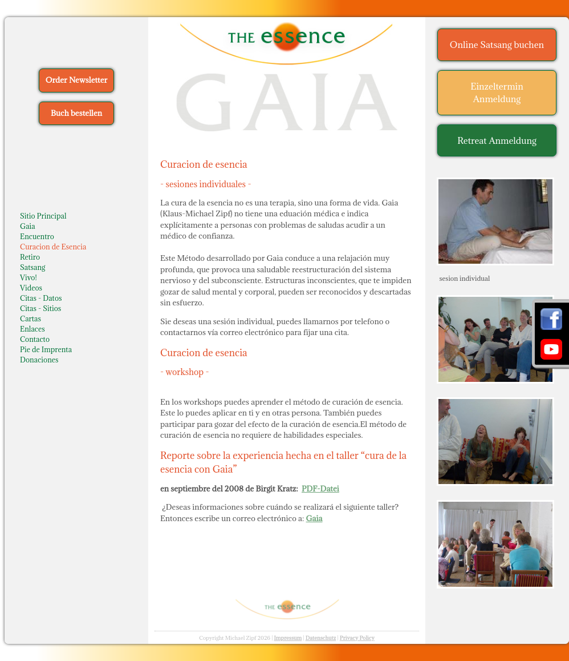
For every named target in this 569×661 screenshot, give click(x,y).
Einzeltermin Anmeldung (496, 92)
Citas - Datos (41, 298)
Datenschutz (321, 638)
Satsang (32, 267)
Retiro (30, 256)
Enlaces (32, 328)
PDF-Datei (320, 488)
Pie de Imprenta (46, 349)
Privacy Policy (357, 638)
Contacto (35, 339)
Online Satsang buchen (497, 44)
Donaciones (39, 359)
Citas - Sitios (40, 308)
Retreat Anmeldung (497, 140)
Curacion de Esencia (53, 246)
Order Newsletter (76, 80)
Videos (31, 287)
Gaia (27, 226)
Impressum (288, 638)
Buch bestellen (76, 113)
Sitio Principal (43, 215)
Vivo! (28, 277)
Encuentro (37, 236)
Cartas (30, 318)
